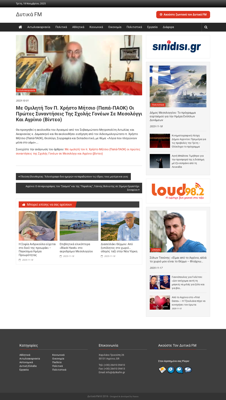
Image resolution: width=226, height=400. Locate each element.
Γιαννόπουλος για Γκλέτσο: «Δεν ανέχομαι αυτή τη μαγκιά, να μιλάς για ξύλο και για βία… (188, 283)
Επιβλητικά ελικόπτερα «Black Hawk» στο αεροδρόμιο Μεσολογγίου (76, 247)
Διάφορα (168, 27)
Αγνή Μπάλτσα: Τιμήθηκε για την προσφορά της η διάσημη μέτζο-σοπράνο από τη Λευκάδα (188, 161)
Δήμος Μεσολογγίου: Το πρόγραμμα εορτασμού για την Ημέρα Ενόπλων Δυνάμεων (173, 116)
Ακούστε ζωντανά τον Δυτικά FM (183, 14)
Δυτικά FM (29, 14)
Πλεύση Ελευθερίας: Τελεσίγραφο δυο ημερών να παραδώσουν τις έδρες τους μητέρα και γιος (74, 176)
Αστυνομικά (26, 362)
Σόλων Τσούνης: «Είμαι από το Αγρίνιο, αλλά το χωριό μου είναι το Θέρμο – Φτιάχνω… (178, 259)
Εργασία (152, 27)
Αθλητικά (78, 27)
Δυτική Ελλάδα (28, 366)
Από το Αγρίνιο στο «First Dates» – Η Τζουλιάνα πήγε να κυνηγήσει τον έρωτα (188, 301)
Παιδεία (56, 362)
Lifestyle (156, 250)
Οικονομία (114, 27)
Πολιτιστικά (134, 27)
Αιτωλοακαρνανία (38, 27)
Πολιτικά (61, 27)
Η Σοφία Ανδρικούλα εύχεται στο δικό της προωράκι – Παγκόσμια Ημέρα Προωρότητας (37, 249)
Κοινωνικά (96, 27)
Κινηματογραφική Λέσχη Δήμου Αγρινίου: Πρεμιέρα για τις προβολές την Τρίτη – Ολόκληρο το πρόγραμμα (189, 141)
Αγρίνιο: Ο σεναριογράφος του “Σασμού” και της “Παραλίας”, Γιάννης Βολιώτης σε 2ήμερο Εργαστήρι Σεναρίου (82, 188)
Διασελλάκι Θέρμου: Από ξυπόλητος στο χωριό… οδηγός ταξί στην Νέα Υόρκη (119, 247)
